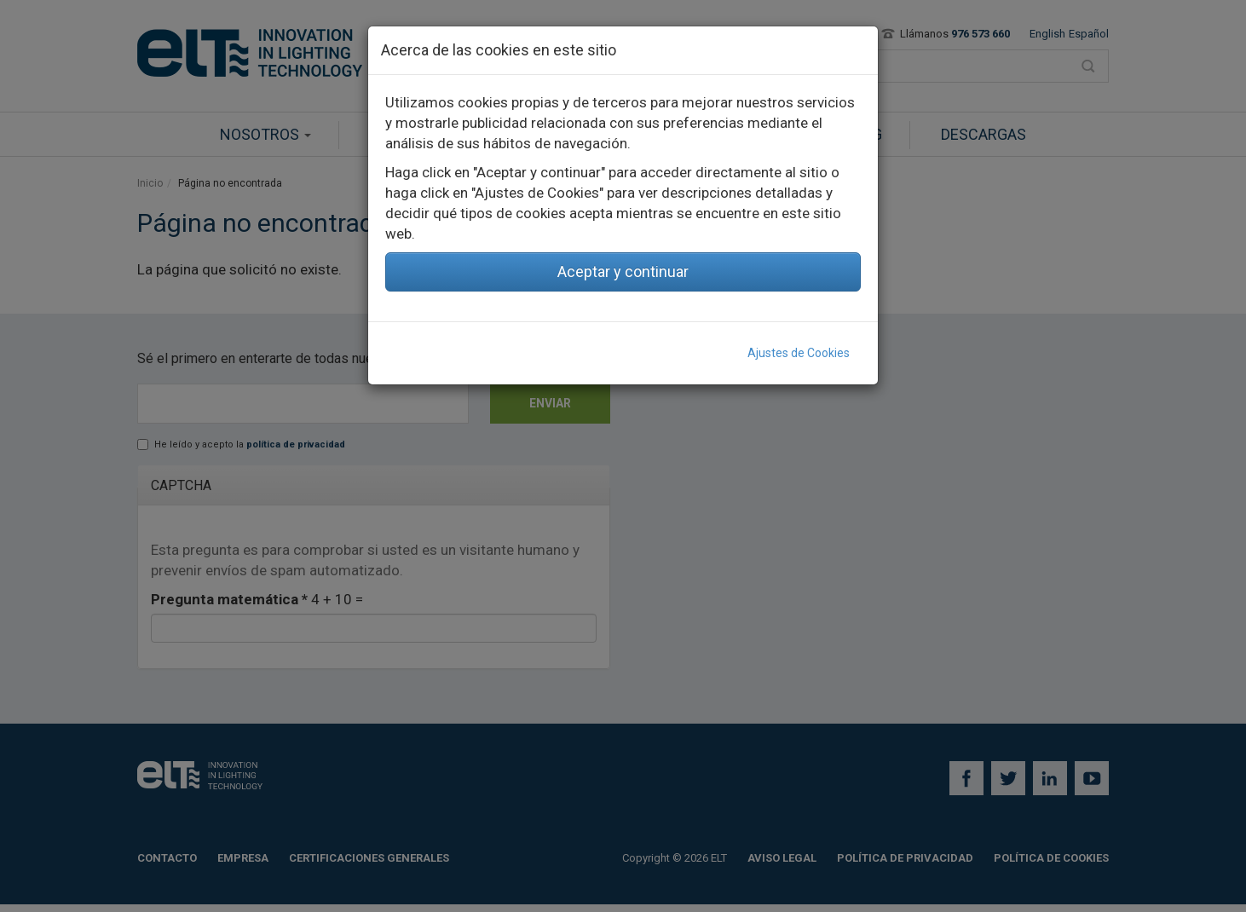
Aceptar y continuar (623, 271)
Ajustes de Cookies (798, 353)
